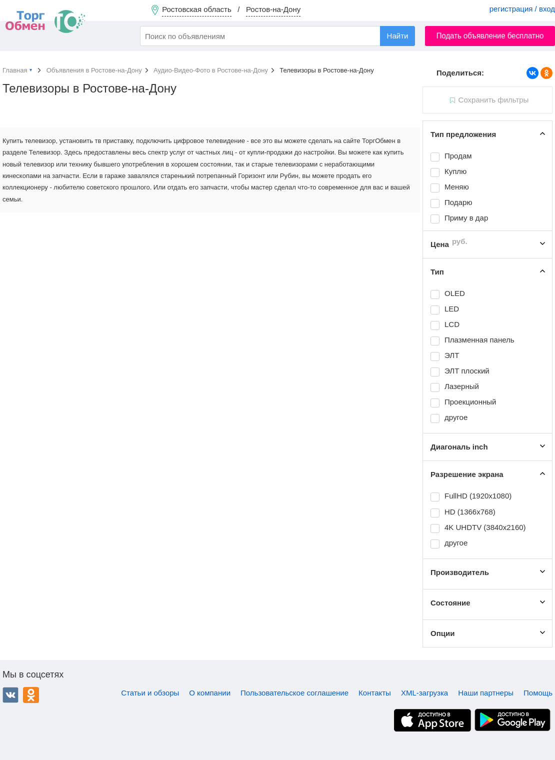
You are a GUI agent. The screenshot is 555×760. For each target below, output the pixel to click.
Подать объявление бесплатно (490, 36)
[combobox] (277, 36)
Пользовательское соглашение (294, 692)
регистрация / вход (522, 8)
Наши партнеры (486, 692)
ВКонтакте (10, 695)
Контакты (374, 692)
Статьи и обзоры (150, 692)
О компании (209, 692)
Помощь (538, 692)
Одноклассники (31, 695)
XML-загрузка (424, 692)
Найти (397, 36)
